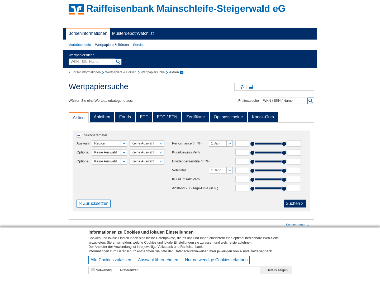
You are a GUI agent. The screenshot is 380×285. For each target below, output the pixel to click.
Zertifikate (195, 117)
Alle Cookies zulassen (111, 260)
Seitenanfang (298, 225)
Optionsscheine (228, 117)
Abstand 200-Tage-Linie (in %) (195, 188)
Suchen (295, 203)
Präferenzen (129, 270)
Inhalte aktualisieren (242, 87)
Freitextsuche (248, 101)
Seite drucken (251, 87)
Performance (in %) (187, 143)
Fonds (125, 117)
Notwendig (104, 270)
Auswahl (83, 143)
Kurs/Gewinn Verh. (186, 152)
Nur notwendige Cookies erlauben (216, 260)
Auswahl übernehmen (158, 260)
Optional (83, 152)
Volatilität (179, 170)
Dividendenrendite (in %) (191, 161)
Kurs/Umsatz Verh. (186, 179)
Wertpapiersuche (81, 55)
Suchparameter (95, 135)
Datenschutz (126, 251)
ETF (144, 117)
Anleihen (102, 117)
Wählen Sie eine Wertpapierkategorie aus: (101, 101)
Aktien (78, 117)
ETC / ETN (167, 117)
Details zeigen (277, 270)
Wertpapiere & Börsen (112, 45)
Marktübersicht (79, 45)
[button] (79, 45)
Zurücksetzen (93, 203)
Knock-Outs (263, 117)
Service (138, 45)
